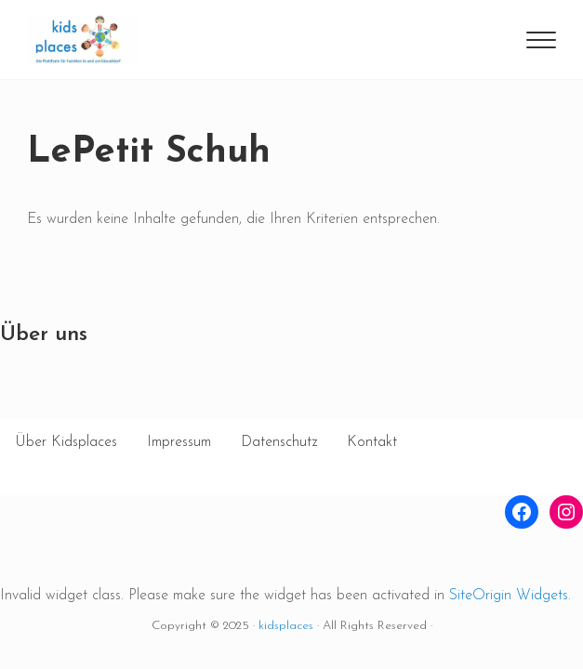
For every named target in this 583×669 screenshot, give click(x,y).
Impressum (179, 442)
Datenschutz (279, 442)
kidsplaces (285, 626)
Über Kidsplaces (66, 442)
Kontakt (372, 442)
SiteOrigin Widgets (508, 595)
